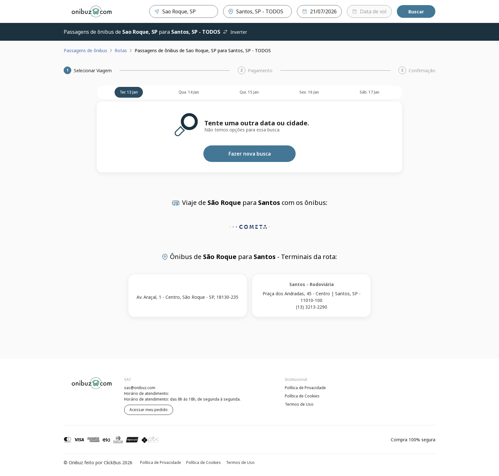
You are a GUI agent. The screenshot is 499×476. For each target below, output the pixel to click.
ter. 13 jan (129, 92)
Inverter (235, 32)
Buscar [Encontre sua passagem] (416, 12)
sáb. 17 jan (369, 92)
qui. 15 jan (249, 92)
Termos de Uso (299, 404)
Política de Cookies (302, 396)
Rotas (121, 50)
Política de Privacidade (305, 387)
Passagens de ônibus (85, 50)
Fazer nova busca (249, 153)
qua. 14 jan (189, 92)
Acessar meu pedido (149, 409)
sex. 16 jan (309, 92)
